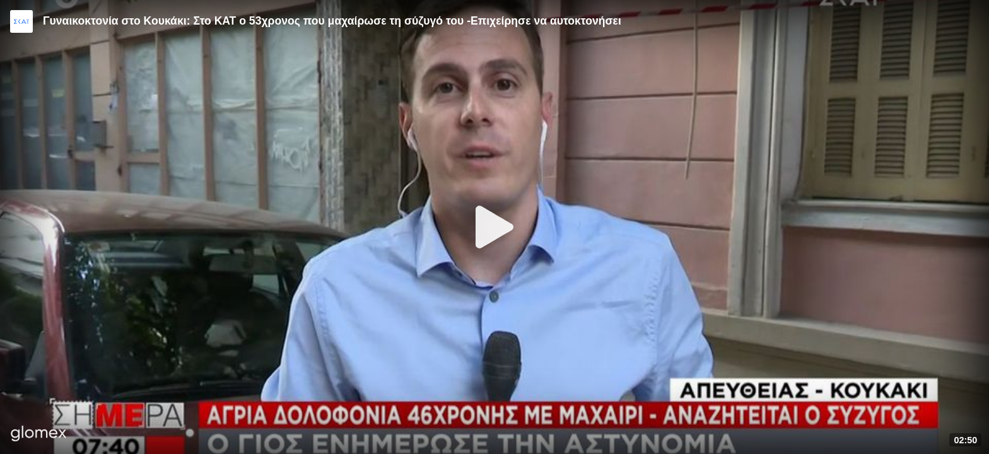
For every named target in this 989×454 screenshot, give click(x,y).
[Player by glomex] (38, 435)
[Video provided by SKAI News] (21, 21)
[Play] (494, 227)
